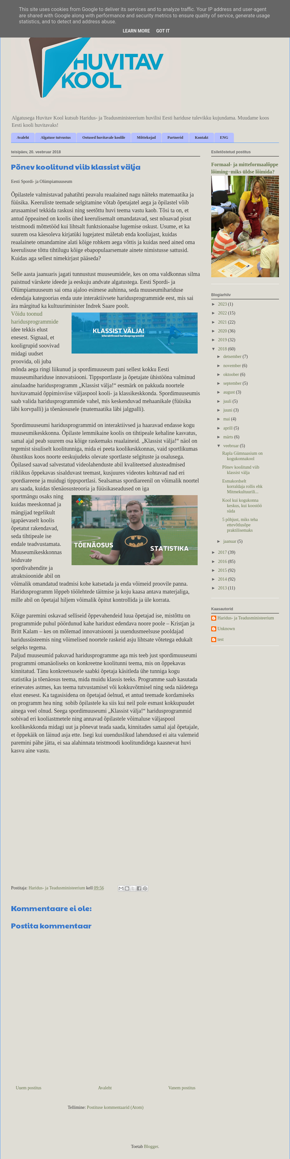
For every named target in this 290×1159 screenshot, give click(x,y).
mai (227, 419)
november (232, 365)
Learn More (136, 30)
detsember (232, 356)
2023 (223, 304)
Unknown (226, 628)
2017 (223, 552)
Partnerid (175, 137)
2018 (223, 349)
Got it (163, 30)
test (220, 639)
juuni (228, 410)
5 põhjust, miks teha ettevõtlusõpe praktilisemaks (240, 525)
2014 (223, 579)
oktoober (231, 374)
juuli (227, 401)
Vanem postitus (181, 1088)
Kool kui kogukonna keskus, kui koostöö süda (242, 505)
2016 (223, 561)
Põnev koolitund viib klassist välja (240, 470)
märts (228, 437)
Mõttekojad (146, 137)
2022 (223, 313)
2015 (223, 570)
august (229, 392)
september (232, 383)
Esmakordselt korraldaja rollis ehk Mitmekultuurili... (242, 486)
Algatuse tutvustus (56, 137)
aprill (228, 428)
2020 (223, 331)
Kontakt (201, 137)
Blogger (151, 1146)
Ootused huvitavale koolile (103, 137)
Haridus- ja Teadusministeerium (246, 618)
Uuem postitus (28, 1088)
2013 (223, 588)
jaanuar (230, 541)
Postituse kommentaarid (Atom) (115, 1107)
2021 (223, 322)
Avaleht (23, 137)
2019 (223, 339)
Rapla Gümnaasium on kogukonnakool (242, 456)
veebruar (231, 445)
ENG (224, 137)
